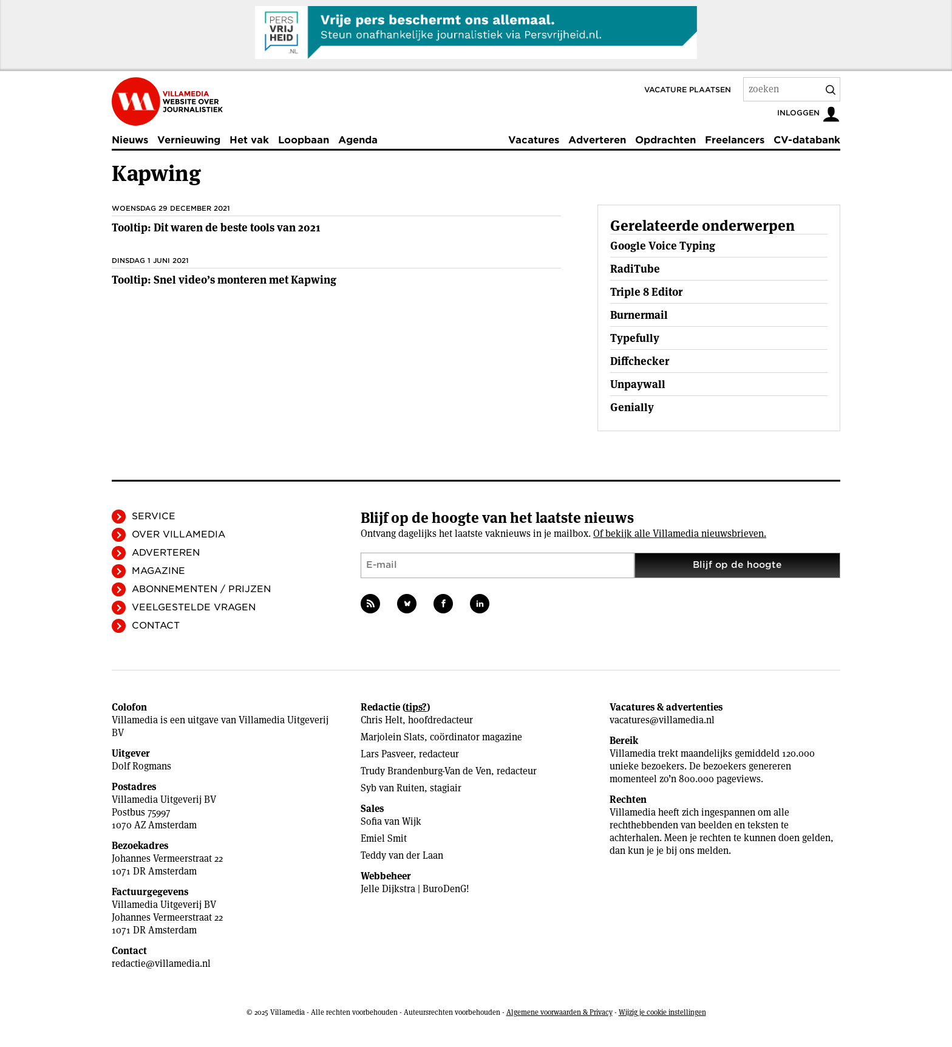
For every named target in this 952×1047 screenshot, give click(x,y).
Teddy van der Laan (402, 855)
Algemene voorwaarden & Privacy (559, 1012)
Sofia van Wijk (391, 821)
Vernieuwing (188, 140)
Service (153, 516)
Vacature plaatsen (687, 89)
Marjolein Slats (392, 737)
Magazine (158, 570)
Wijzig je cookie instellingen (662, 1012)
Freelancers (734, 140)
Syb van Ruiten (392, 788)
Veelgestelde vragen (194, 607)
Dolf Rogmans (141, 766)
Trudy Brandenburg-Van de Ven (426, 771)
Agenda (358, 140)
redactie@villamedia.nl (161, 963)
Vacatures (533, 140)
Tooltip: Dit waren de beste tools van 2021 (216, 227)
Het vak (249, 140)
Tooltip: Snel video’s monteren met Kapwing (224, 280)
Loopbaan (303, 140)
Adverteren (597, 140)
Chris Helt (382, 720)
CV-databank (806, 140)
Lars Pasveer (387, 754)
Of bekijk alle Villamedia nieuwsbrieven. (679, 533)
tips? (416, 707)
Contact (156, 625)
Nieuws (130, 140)
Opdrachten (665, 140)
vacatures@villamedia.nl (662, 720)
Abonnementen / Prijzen (201, 589)
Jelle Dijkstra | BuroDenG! (415, 888)
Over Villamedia (178, 534)
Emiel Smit (384, 838)
